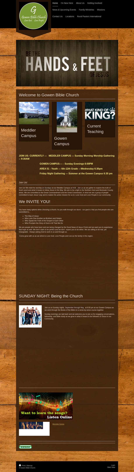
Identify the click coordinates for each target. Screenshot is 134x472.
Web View (111, 467)
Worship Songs (58, 424)
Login (113, 465)
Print (22, 465)
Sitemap (29, 465)
